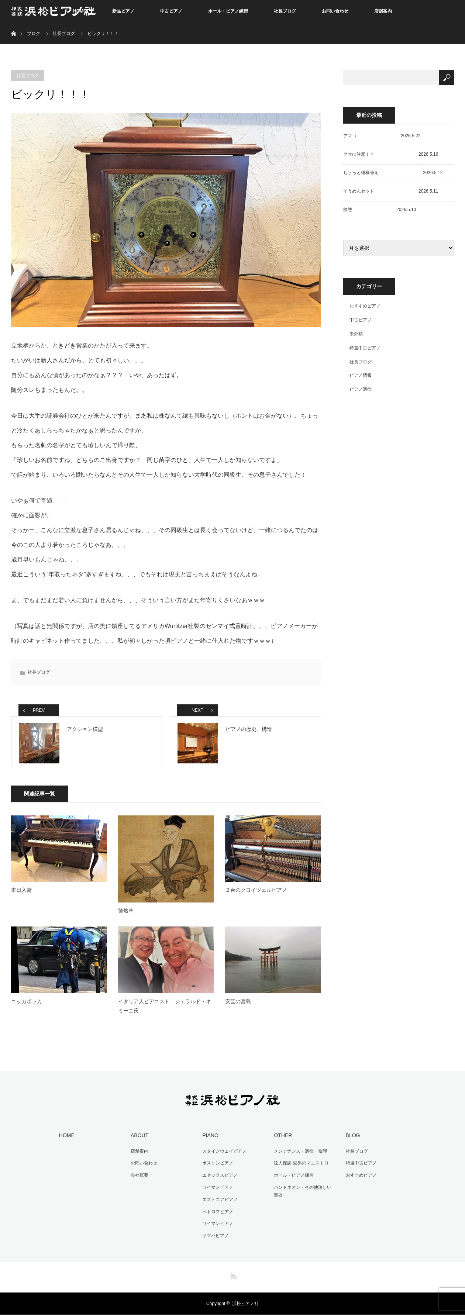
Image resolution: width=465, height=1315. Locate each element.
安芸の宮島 (238, 1005)
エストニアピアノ (219, 1201)
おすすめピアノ (364, 305)
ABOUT (138, 1139)
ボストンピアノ (216, 1166)
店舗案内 (383, 11)
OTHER (282, 1139)
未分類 (356, 333)
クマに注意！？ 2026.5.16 (390, 154)
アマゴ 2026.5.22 (381, 135)
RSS (232, 1275)
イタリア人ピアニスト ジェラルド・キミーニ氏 (164, 1010)
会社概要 (138, 1178)
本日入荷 (21, 894)
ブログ (33, 33)
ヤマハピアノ (214, 1236)
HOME (65, 1139)
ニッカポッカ (26, 1005)
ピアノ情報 (360, 375)
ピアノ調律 (360, 389)
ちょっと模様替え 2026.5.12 (392, 172)
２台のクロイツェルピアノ (256, 894)
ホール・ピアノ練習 (228, 11)
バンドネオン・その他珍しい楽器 (304, 1193)
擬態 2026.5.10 (379, 209)
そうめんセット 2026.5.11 (390, 191)
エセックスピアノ (219, 1178)
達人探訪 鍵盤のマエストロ (300, 1166)
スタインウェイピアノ (223, 1154)
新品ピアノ (123, 11)
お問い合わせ (335, 11)
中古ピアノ (171, 11)
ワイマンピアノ (216, 1189)
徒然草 (126, 915)
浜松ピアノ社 (245, 1304)
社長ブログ (285, 11)
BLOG (351, 1139)
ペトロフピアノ (216, 1212)
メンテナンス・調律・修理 (299, 1154)
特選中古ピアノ (364, 348)
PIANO (209, 1139)
